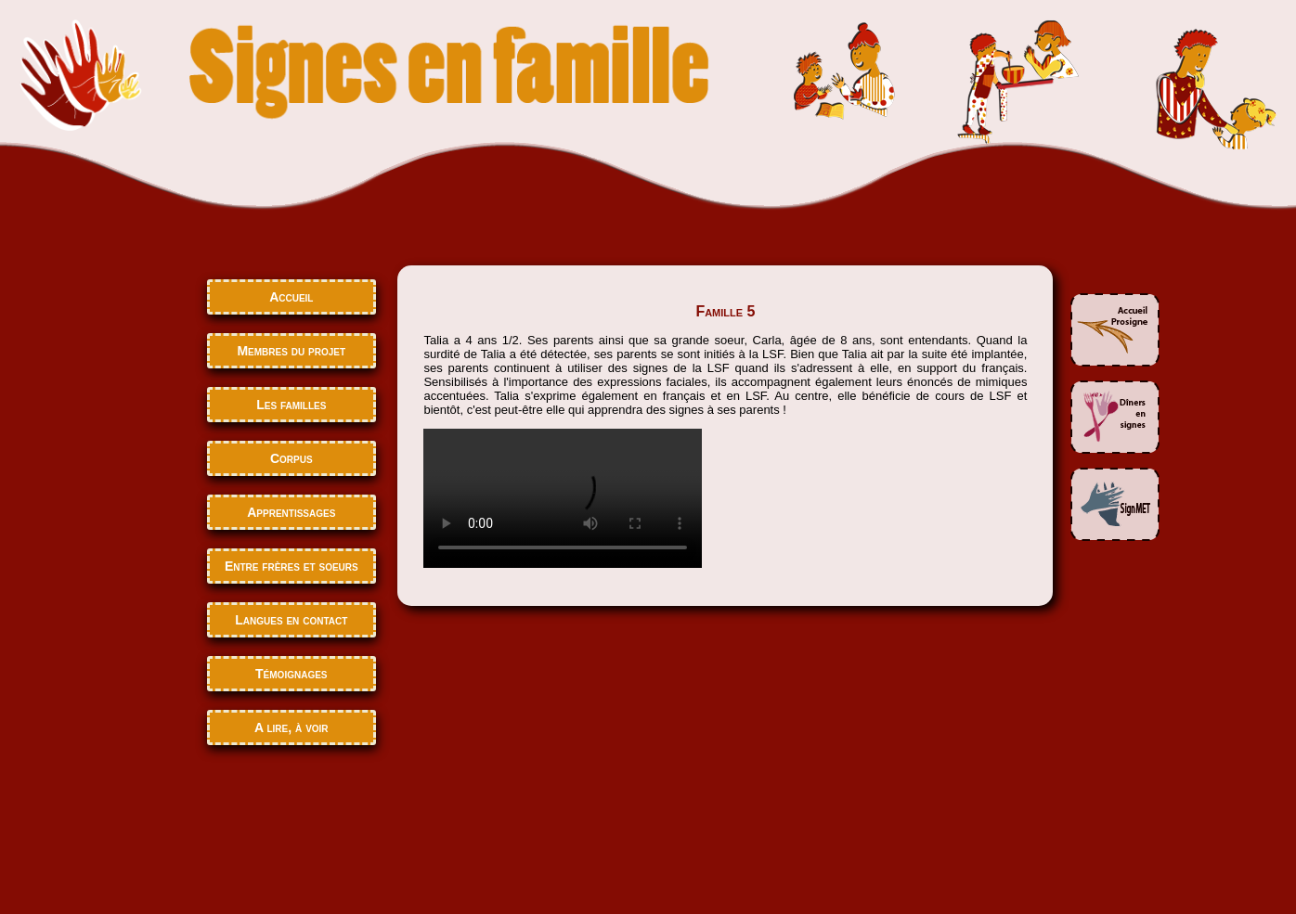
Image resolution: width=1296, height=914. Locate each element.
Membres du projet (291, 350)
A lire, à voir (291, 727)
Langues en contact (291, 619)
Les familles (291, 404)
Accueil (291, 297)
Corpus (291, 458)
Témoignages (291, 673)
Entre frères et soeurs (291, 566)
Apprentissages (291, 512)
